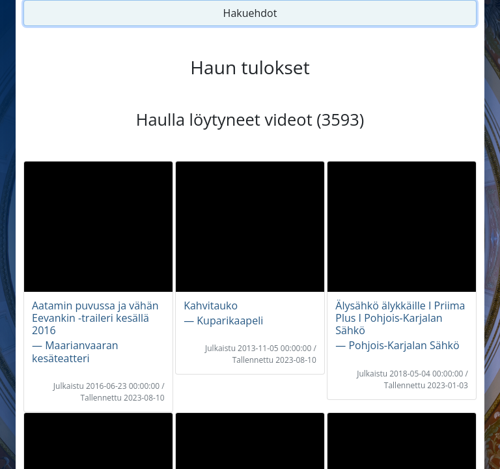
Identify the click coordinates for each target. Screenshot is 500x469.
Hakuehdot (250, 13)
